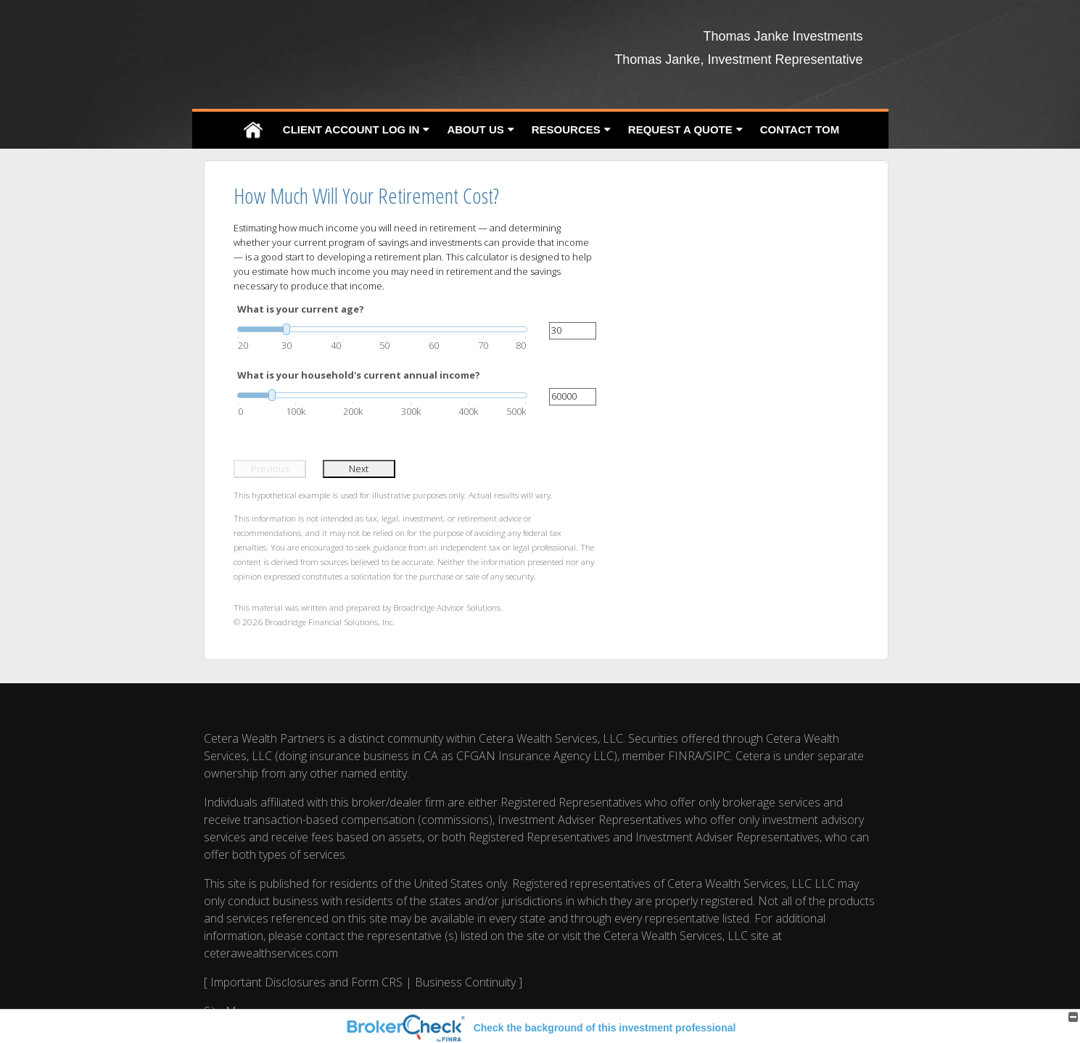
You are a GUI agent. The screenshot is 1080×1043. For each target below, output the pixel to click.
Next (358, 468)
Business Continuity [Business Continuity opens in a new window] (465, 982)
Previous (270, 468)
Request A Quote (680, 129)
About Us (475, 129)
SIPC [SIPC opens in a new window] (718, 756)
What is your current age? (300, 309)
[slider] (382, 329)
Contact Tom (799, 129)
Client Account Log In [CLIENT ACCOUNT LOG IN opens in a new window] (351, 129)
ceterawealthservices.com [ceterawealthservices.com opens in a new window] (271, 953)
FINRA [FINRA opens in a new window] (685, 756)
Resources (566, 129)
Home (253, 130)
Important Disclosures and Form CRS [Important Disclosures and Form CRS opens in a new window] (306, 982)
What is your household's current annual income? (358, 375)
